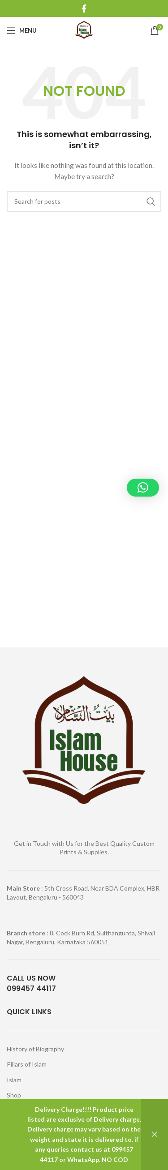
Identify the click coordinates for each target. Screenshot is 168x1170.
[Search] (84, 201)
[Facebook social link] (84, 8)
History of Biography (35, 1049)
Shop (14, 1095)
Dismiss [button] (154, 1134)
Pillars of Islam (27, 1064)
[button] (143, 488)
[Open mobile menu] (21, 30)
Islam (14, 1080)
